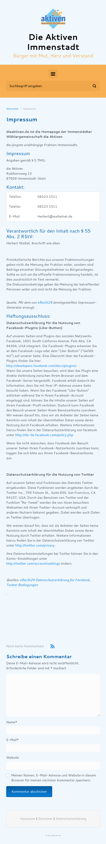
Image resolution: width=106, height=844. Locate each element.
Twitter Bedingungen (22, 585)
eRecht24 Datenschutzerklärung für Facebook (55, 580)
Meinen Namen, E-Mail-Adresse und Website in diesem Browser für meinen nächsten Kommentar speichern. (53, 777)
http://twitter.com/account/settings (33, 563)
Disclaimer (45, 819)
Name (11, 722)
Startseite (12, 108)
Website (12, 758)
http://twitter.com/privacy (34, 545)
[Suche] (53, 86)
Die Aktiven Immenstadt (53, 42)
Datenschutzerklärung (71, 819)
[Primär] (53, 74)
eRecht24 (44, 302)
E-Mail (12, 740)
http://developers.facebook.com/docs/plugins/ (41, 366)
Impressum (27, 819)
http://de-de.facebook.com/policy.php (44, 435)
